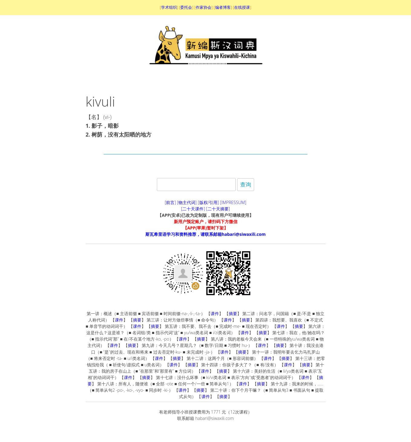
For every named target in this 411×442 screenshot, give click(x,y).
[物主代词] (187, 202)
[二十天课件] (193, 209)
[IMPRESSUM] (233, 202)
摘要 (233, 313)
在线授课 (242, 7)
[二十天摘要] (218, 209)
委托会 (186, 7)
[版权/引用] (208, 202)
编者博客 (223, 7)
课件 (214, 313)
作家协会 (203, 7)
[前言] (170, 202)
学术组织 (169, 7)
